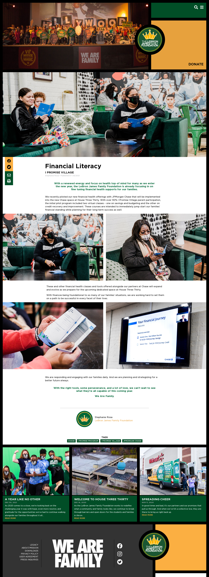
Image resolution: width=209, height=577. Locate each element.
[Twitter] (119, 561)
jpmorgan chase (132, 441)
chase (71, 441)
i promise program (88, 441)
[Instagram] (119, 554)
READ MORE (10, 518)
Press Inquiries (29, 560)
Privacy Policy (29, 554)
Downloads (31, 551)
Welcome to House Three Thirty (101, 499)
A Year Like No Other (22, 499)
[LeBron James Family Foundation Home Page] (154, 545)
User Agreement (28, 557)
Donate (196, 64)
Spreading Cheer (156, 499)
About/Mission (30, 548)
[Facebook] (119, 546)
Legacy (34, 545)
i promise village (110, 441)
